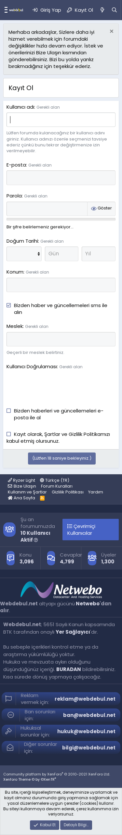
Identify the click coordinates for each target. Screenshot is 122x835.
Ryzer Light (21, 480)
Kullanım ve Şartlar (27, 492)
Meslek (15, 326)
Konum (15, 271)
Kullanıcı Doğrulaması (32, 366)
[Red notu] (111, 32)
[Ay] (24, 254)
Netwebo (88, 603)
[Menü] (4, 10)
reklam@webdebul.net (85, 698)
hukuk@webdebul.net (86, 731)
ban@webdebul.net (89, 715)
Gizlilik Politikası (68, 492)
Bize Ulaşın (25, 486)
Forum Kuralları (57, 486)
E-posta (16, 164)
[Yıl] (98, 254)
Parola (14, 195)
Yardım (95, 492)
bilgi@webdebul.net (88, 747)
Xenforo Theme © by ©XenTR (29, 779)
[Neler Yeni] (102, 10)
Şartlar (52, 434)
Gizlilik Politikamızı (89, 434)
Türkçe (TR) (54, 480)
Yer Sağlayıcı (73, 631)
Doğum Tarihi (22, 240)
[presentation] (56, 384)
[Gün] (62, 254)
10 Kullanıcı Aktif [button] (35, 536)
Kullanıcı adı (20, 106)
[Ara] (114, 10)
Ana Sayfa (21, 498)
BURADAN (68, 669)
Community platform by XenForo (56, 774)
